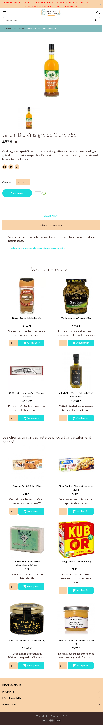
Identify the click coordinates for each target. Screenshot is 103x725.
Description (51, 215)
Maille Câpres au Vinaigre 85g (76, 317)
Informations (11, 685)
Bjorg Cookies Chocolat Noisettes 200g (76, 488)
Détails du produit (51, 225)
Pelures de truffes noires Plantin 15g (26, 640)
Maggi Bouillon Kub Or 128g (76, 561)
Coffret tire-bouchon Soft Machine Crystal (27, 395)
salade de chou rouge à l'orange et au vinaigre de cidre (38, 247)
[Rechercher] (51, 20)
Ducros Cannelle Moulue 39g (27, 317)
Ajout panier (17, 192)
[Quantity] (13, 343)
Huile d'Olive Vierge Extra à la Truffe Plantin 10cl (76, 395)
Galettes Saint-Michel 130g (27, 486)
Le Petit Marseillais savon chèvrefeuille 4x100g (27, 563)
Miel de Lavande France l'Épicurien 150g (76, 642)
